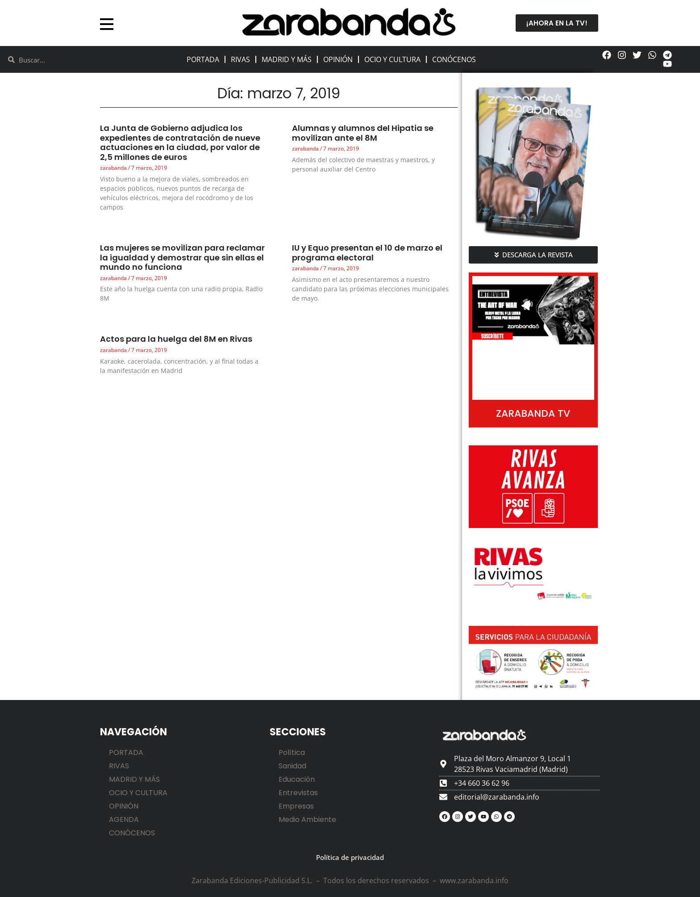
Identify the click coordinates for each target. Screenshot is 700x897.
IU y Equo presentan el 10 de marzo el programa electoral (367, 252)
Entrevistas (298, 793)
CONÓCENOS (454, 59)
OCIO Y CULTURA (392, 59)
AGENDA (124, 819)
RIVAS (240, 59)
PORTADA (203, 59)
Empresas (296, 806)
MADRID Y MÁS (287, 59)
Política (292, 752)
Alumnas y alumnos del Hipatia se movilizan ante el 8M (362, 132)
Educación (297, 779)
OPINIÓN (338, 59)
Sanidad (292, 766)
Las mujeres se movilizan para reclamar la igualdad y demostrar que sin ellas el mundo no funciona (182, 257)
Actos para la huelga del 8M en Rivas (176, 338)
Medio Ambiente (307, 819)
